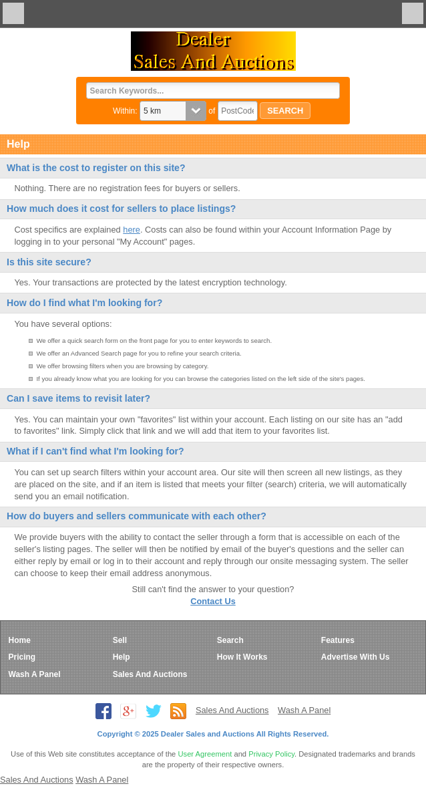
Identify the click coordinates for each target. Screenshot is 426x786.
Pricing (22, 657)
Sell (120, 640)
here (131, 230)
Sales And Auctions (150, 674)
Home (20, 640)
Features (338, 640)
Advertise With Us (355, 657)
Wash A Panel (35, 674)
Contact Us (213, 601)
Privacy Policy (271, 754)
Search (230, 640)
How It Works (242, 657)
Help (121, 657)
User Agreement (205, 754)
